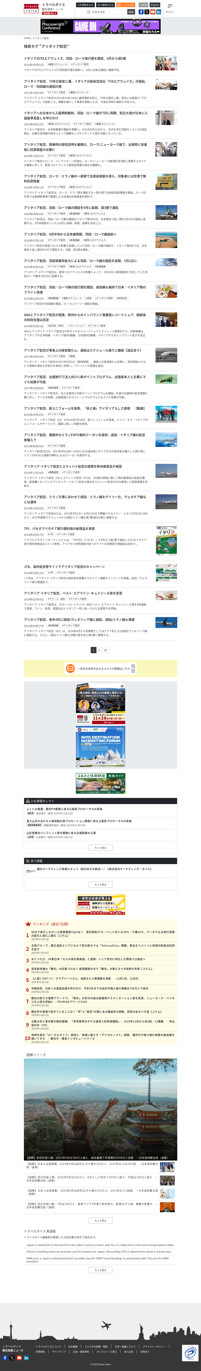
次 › (106, 650)
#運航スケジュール (57, 64)
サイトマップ (59, 1351)
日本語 (143, 4)
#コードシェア (76, 325)
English (155, 4)
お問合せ (145, 1351)
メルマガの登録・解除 (96, 1346)
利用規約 (40, 1351)
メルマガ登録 (126, 5)
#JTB (50, 534)
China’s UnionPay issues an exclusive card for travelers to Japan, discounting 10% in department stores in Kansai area (98, 1251)
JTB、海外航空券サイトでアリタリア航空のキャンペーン (64, 566)
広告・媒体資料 (81, 1351)
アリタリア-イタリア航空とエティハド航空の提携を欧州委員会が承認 (73, 466)
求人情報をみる (105, 4)
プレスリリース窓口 (106, 1351)
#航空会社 (122, 298)
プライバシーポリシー (154, 1346)
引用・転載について (125, 1346)
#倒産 (72, 356)
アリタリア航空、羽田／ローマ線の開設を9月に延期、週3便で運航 (71, 207)
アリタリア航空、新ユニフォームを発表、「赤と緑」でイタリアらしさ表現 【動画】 (85, 408)
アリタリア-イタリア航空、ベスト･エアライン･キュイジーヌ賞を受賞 (73, 593)
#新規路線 (74, 213)
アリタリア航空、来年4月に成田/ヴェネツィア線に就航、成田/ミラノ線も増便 (79, 619)
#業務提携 (53, 472)
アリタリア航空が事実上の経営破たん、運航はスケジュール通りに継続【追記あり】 (83, 350)
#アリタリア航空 (80, 64)
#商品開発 (53, 387)
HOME (27, 38)
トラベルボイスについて (48, 1346)
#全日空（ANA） (56, 325)
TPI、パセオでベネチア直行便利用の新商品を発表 (59, 528)
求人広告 (128, 1351)
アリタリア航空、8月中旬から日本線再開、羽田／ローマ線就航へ (70, 234)
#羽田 (89, 298)
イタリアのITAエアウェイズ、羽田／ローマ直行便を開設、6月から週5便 (75, 58)
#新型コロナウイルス (59, 123)
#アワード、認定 (56, 598)
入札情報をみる (85, 4)
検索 (131, 12)
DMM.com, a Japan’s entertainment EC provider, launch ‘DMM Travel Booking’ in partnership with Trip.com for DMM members (97, 1259)
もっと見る (100, 847)
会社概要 (72, 1346)
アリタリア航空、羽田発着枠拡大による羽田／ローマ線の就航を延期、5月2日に (80, 260)
